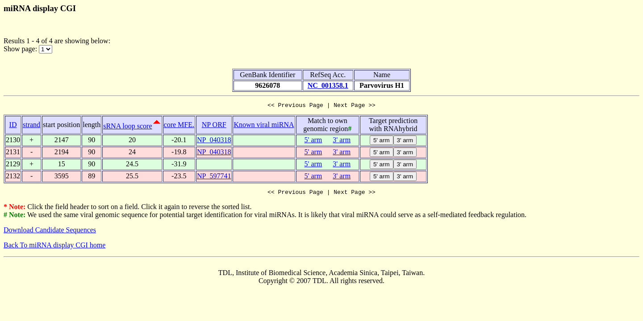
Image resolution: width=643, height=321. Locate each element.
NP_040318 (214, 141)
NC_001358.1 (328, 85)
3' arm (342, 141)
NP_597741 (214, 177)
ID (13, 126)
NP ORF (214, 126)
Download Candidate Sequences (50, 232)
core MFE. (179, 126)
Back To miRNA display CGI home (54, 247)
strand (31, 126)
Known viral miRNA (264, 126)
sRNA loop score (127, 127)
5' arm (313, 141)
